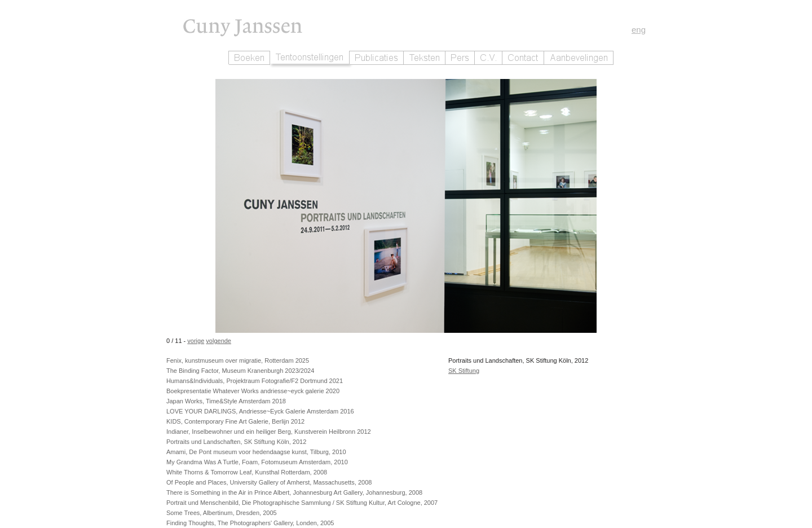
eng (639, 29)
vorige (195, 340)
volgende (218, 340)
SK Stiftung (463, 370)
